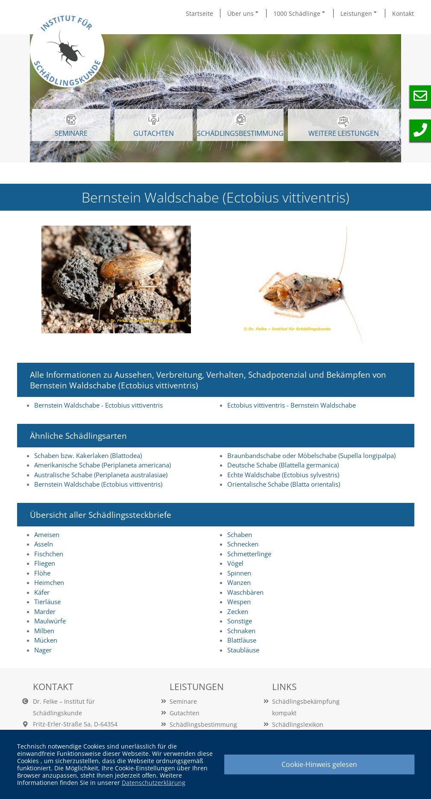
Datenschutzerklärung (153, 782)
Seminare (183, 701)
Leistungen (359, 13)
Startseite (199, 13)
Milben (44, 630)
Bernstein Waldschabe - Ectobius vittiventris (98, 405)
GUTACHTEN (153, 125)
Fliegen (44, 563)
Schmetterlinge (249, 553)
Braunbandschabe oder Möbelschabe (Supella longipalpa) (311, 455)
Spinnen (239, 573)
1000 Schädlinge (299, 13)
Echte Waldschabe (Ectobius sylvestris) (283, 474)
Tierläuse (47, 601)
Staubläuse (243, 650)
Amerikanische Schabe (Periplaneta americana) (102, 465)
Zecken (237, 611)
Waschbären (245, 592)
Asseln (43, 544)
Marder (45, 611)
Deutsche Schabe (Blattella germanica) (283, 465)
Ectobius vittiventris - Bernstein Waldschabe (291, 405)
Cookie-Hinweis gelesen (319, 764)
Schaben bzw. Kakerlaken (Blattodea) (88, 455)
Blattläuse (241, 640)
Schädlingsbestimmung (240, 125)
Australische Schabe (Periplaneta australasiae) (100, 474)
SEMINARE (71, 125)
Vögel (235, 563)
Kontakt (403, 13)
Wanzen (239, 582)
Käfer (42, 592)
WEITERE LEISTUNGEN (343, 126)
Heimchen (49, 582)
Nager (43, 650)
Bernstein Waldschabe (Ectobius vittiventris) (98, 484)
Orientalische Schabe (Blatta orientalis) (283, 484)
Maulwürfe (50, 621)
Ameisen (46, 534)
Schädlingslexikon (297, 724)
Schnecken (242, 544)
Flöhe (42, 573)
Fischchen (48, 553)
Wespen (239, 601)
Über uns (243, 13)
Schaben (239, 534)
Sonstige (239, 621)
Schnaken (241, 630)
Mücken (45, 640)
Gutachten (184, 713)
